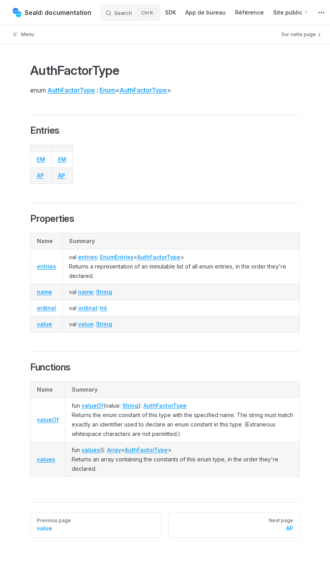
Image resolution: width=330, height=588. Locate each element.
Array (114, 449)
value (44, 324)
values (46, 459)
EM (41, 159)
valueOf (48, 419)
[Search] (130, 12)
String (104, 292)
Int (103, 308)
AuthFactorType (71, 90)
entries (46, 266)
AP (40, 175)
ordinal (46, 308)
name (44, 292)
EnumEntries (117, 257)
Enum (108, 90)
